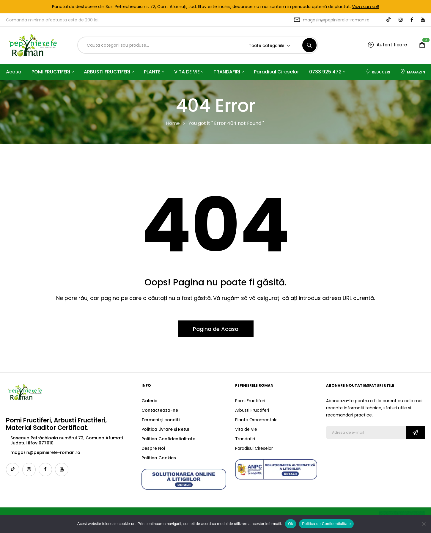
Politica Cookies (158, 458)
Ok (290, 523)
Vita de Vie (246, 429)
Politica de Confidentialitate (326, 523)
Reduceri (377, 72)
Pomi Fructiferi (250, 401)
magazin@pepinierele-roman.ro (336, 20)
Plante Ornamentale (256, 420)
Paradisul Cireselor (254, 448)
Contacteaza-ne (159, 410)
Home (173, 123)
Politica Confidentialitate (168, 439)
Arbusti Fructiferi (252, 410)
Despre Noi (153, 448)
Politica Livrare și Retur (165, 429)
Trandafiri (245, 439)
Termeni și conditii (160, 420)
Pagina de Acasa (215, 329)
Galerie (149, 401)
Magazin (412, 72)
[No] (424, 524)
